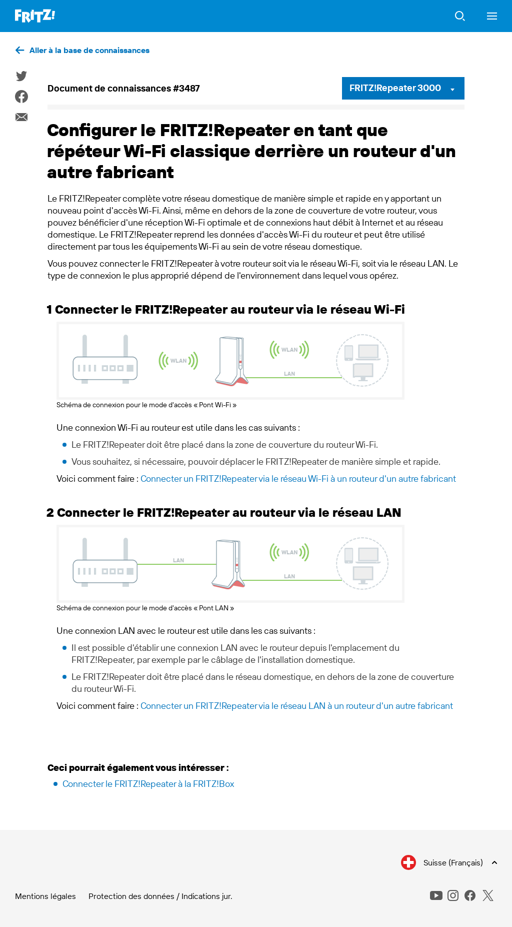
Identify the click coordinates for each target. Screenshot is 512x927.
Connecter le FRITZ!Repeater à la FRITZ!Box (148, 783)
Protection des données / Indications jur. (160, 896)
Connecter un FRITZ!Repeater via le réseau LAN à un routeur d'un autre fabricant (296, 705)
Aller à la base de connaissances (90, 50)
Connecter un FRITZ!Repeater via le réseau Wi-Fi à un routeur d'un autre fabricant (298, 478)
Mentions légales (45, 896)
